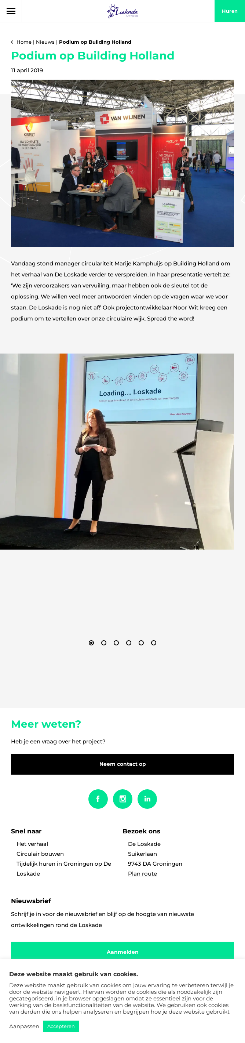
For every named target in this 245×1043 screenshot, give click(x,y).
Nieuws (45, 42)
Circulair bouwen (40, 853)
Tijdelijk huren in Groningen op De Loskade (64, 868)
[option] (117, 452)
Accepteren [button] (61, 1026)
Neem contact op (122, 764)
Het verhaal (32, 843)
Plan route (142, 873)
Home (24, 42)
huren (230, 11)
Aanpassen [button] (24, 1026)
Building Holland (196, 263)
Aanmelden (123, 952)
